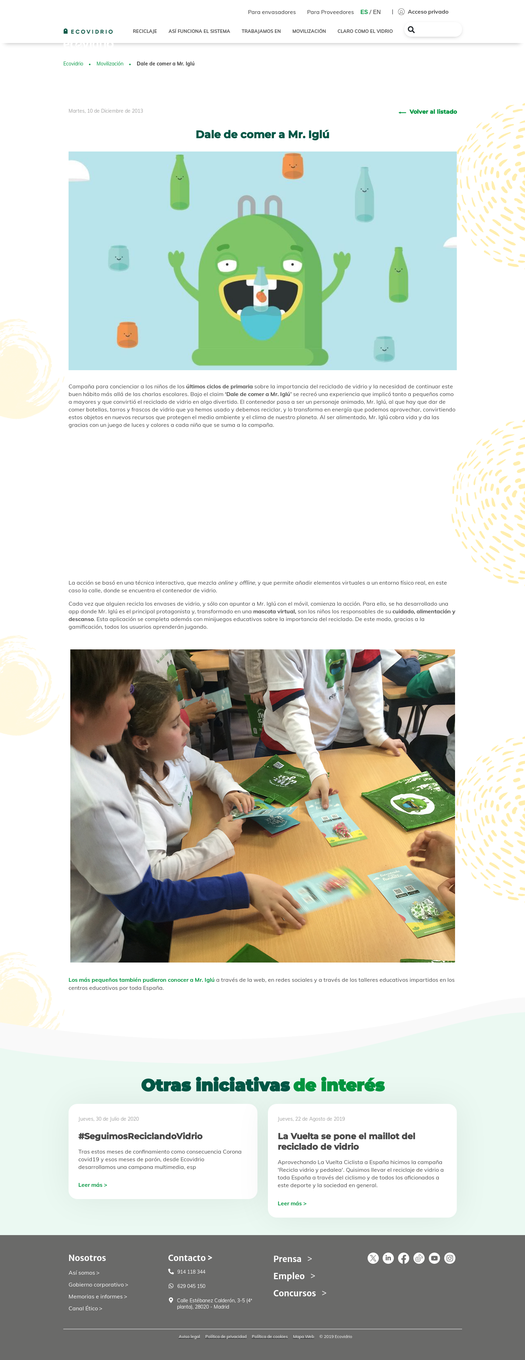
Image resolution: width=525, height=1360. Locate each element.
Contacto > (190, 1258)
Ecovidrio (73, 64)
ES (364, 12)
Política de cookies (270, 1336)
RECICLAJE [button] (145, 31)
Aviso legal (189, 1336)
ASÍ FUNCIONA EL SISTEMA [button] (199, 31)
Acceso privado (423, 11)
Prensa (288, 1259)
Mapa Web (303, 1336)
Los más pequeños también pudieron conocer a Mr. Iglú (142, 979)
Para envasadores (272, 11)
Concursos (295, 1293)
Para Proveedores (330, 11)
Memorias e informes (96, 1296)
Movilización (110, 64)
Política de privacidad (226, 1336)
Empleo (289, 1276)
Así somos (82, 1272)
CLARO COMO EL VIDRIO (365, 31)
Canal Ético (83, 1308)
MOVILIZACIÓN (309, 31)
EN (377, 12)
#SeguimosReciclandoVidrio (140, 1136)
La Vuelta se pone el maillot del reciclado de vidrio (346, 1141)
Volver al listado (433, 111)
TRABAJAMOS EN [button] (261, 31)
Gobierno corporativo (96, 1284)
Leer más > (92, 1184)
